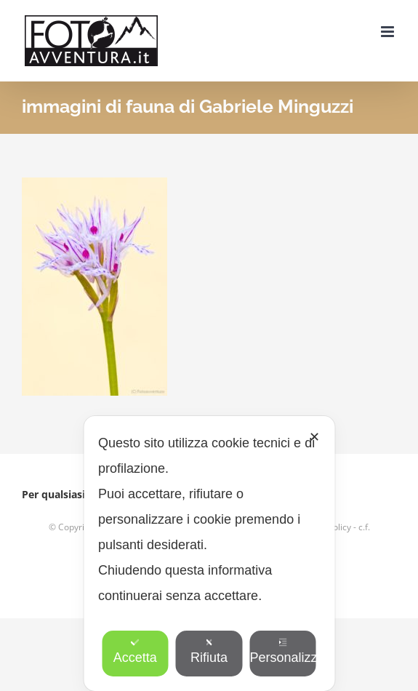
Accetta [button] (135, 651)
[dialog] (209, 553)
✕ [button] (314, 437)
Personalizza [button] (282, 651)
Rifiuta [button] (209, 651)
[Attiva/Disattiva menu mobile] (388, 31)
